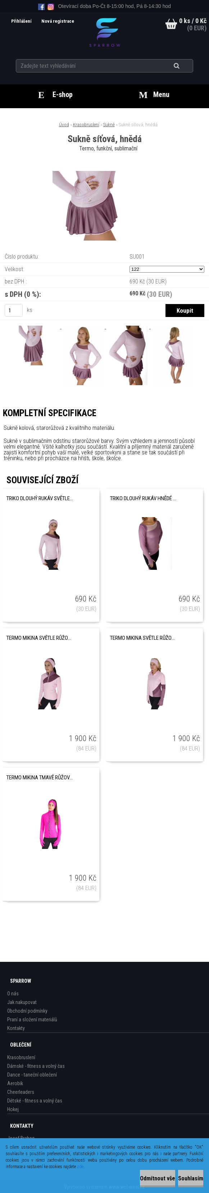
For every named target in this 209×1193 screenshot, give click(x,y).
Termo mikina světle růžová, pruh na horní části (39, 638)
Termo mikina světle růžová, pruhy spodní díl (143, 638)
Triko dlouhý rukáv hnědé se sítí (143, 498)
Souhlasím (190, 1178)
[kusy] (14, 310)
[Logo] (104, 32)
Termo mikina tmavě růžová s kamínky (39, 777)
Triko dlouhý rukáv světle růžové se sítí (39, 498)
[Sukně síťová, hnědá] (105, 173)
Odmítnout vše (157, 1178)
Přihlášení (20, 21)
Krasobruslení (86, 124)
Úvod (64, 124)
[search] (185, 65)
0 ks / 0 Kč (192, 21)
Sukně (109, 124)
